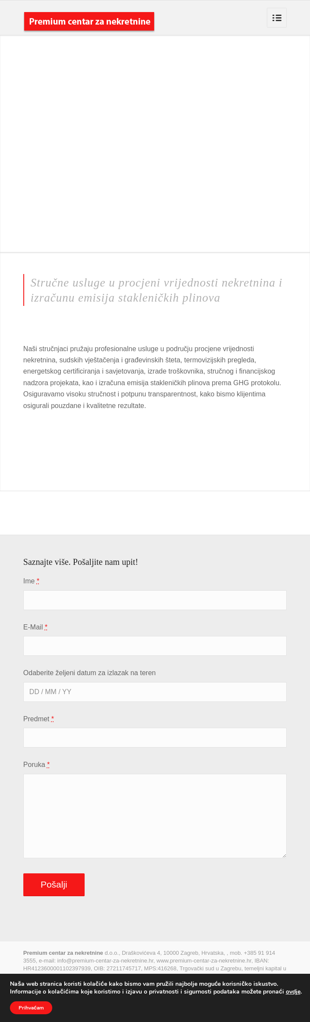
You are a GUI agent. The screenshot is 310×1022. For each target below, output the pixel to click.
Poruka (36, 764)
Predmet (38, 719)
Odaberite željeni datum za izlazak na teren (89, 672)
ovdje (293, 992)
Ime (31, 581)
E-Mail (35, 627)
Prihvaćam (31, 1007)
